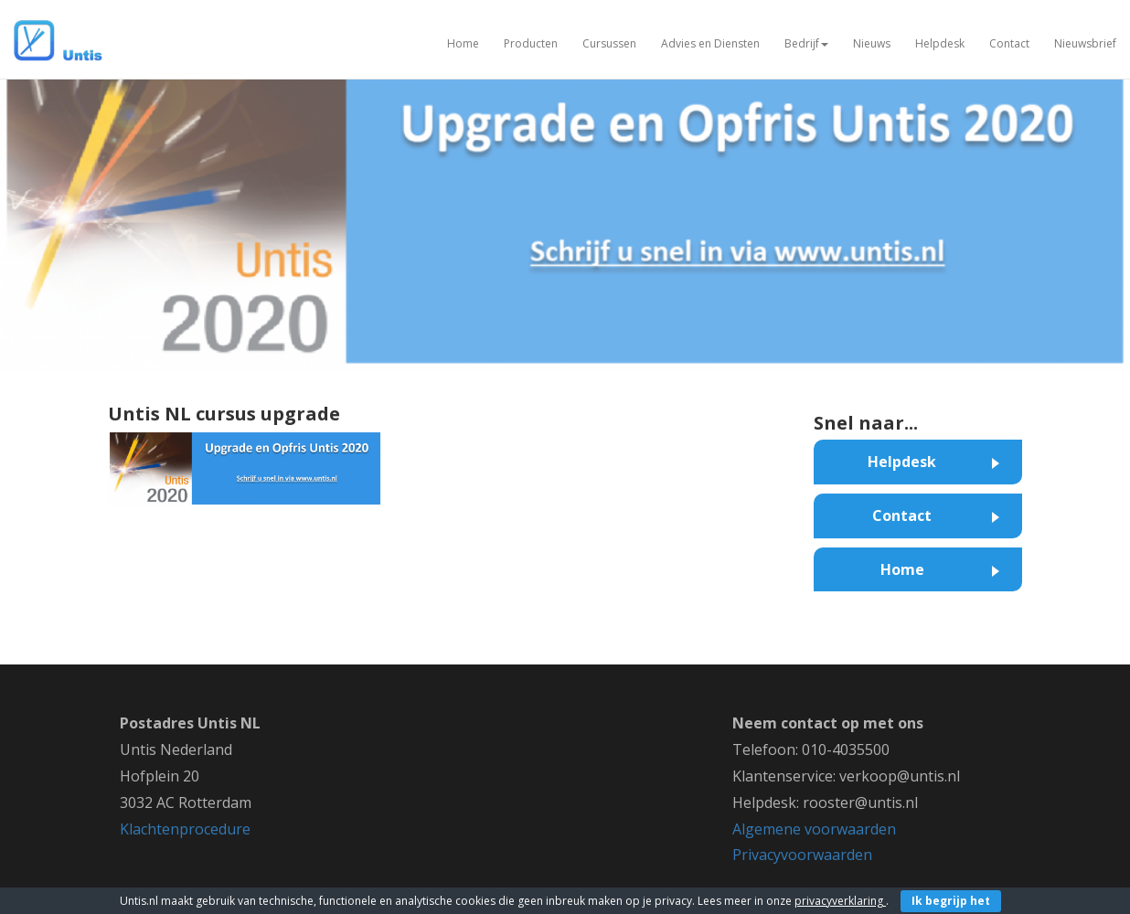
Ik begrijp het (950, 901)
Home (463, 43)
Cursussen (609, 43)
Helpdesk (940, 43)
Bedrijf (806, 43)
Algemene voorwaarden (814, 829)
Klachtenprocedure (185, 829)
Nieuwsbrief (1085, 43)
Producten (531, 43)
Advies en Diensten (710, 43)
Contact (1009, 43)
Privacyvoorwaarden (802, 855)
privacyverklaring (840, 901)
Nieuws (871, 43)
